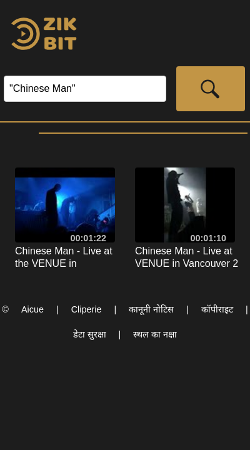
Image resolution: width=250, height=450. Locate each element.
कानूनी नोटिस (151, 309)
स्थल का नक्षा (155, 334)
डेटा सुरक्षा (89, 334)
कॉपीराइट (217, 309)
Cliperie (86, 309)
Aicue (32, 309)
